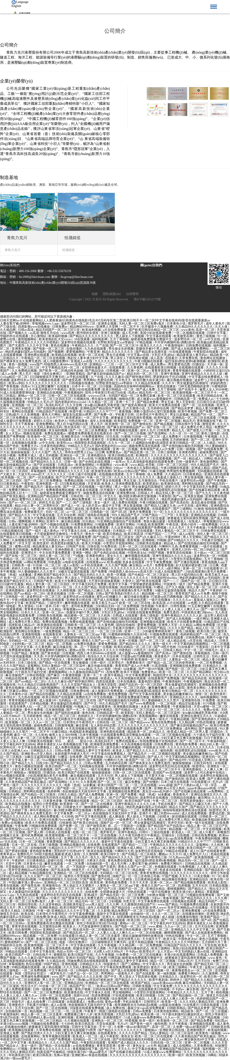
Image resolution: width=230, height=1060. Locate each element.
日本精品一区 (123, 530)
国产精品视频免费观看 (134, 508)
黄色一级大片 (162, 644)
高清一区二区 (205, 330)
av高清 (34, 333)
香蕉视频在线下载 (210, 421)
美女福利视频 (58, 430)
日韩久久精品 (68, 794)
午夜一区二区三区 (100, 477)
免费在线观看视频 (55, 622)
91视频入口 (82, 706)
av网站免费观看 (35, 562)
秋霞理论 (199, 766)
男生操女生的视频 (121, 348)
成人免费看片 (172, 436)
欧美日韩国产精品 (73, 907)
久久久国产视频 (116, 565)
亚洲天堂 (98, 439)
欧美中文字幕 (118, 584)
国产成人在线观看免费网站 (190, 348)
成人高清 (157, 358)
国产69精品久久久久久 (184, 540)
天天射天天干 (121, 870)
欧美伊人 (61, 421)
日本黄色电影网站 (53, 446)
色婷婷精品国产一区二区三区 (201, 634)
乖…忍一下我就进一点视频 (93, 647)
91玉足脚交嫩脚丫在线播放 (51, 386)
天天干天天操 (52, 807)
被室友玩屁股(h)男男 (78, 414)
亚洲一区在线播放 (58, 920)
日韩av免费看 (94, 763)
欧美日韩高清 (134, 534)
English (16, 6)
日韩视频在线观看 (184, 901)
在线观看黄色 (102, 706)
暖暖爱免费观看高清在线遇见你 (90, 433)
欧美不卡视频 (130, 672)
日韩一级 (71, 461)
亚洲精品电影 (193, 870)
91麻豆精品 (60, 731)
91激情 (199, 508)
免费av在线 (211, 709)
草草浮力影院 (96, 738)
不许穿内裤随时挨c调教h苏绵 (175, 342)
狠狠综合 (70, 458)
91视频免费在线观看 (109, 458)
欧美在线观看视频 (100, 851)
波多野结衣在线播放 (41, 590)
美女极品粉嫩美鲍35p (178, 694)
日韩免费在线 (195, 637)
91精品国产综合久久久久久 (183, 945)
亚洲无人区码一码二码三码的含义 (196, 549)
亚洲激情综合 (52, 885)
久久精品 (55, 609)
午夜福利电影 (217, 741)
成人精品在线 (177, 640)
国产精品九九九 (23, 763)
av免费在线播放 (85, 644)
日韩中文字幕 (217, 333)
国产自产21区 (107, 888)
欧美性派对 (41, 543)
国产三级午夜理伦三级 (151, 857)
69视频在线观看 (49, 380)
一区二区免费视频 (210, 662)
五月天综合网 (67, 515)
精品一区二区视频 (60, 644)
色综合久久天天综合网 (103, 656)
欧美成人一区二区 (185, 832)
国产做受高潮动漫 (135, 405)
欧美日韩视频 (146, 995)
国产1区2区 (119, 512)
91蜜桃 (125, 436)
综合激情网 (23, 929)
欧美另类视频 (104, 1014)
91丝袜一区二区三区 (146, 436)
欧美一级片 (147, 1020)
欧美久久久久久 (151, 345)
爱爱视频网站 (76, 351)
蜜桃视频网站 (58, 672)
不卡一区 (106, 1027)
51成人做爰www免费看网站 (143, 1017)
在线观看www (96, 562)
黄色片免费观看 (140, 512)
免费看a (38, 948)
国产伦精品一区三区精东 (39, 794)
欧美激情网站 (85, 465)
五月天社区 (105, 775)
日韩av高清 (26, 330)
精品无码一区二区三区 (143, 373)
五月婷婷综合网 (158, 408)
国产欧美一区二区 (157, 929)
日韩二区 (164, 995)
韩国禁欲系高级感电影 (91, 443)
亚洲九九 (109, 917)
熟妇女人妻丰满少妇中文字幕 (88, 358)
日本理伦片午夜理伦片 (152, 414)
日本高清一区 (83, 797)
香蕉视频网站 (149, 716)
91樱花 (159, 587)
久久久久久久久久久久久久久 (46, 383)
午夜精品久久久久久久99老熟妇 (37, 342)
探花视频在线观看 (185, 816)
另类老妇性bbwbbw (164, 578)
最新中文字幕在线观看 (117, 841)
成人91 (194, 851)
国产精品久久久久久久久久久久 (91, 336)
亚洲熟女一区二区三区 (107, 1020)
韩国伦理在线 (28, 904)
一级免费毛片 (126, 819)
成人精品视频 (18, 873)
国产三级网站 (183, 508)
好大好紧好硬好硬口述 (192, 565)
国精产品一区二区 (194, 581)
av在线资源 (140, 907)
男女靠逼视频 (194, 477)
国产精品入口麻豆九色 (160, 505)
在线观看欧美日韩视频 (161, 367)
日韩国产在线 (76, 546)
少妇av (117, 468)
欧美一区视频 (117, 574)
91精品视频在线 (12, 530)
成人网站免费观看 (79, 499)
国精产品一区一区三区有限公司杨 (137, 876)
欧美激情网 (156, 524)
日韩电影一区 (100, 512)
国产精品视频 (164, 424)
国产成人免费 (146, 389)
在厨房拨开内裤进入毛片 (72, 753)
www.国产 (59, 976)
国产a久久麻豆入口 (150, 537)
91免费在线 (109, 546)
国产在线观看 (146, 973)
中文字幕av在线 (138, 355)
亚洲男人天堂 (168, 625)
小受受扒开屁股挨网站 (119, 543)
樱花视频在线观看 (113, 920)
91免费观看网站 (93, 436)
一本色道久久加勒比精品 (141, 468)
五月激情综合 (148, 480)
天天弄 (54, 527)
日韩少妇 (42, 763)
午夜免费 (21, 826)
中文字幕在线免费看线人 (206, 377)
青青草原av (40, 568)
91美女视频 (202, 876)
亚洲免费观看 (161, 706)
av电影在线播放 (170, 1005)
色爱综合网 (105, 380)
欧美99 (112, 508)
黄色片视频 (83, 989)
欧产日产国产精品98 (70, 477)
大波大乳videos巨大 (32, 474)
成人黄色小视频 (173, 848)
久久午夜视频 (107, 945)
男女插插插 (90, 678)
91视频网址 (105, 465)
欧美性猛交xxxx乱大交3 (22, 829)
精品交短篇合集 (190, 703)
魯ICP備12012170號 (147, 299)
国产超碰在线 (208, 728)
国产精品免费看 (148, 402)
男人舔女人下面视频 (130, 336)
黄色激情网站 (210, 461)
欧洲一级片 (176, 1055)
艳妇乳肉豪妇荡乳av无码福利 (26, 351)
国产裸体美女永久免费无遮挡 (21, 361)
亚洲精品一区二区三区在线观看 (194, 417)
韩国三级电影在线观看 (94, 515)
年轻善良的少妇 (20, 1055)
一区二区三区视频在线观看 (92, 449)
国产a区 (206, 920)
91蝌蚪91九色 (168, 546)
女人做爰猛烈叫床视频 (25, 892)
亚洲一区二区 (192, 568)
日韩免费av (60, 326)
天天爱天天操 (155, 775)
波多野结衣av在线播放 (79, 596)
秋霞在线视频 (109, 587)
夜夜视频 (125, 411)
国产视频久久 (18, 333)
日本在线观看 (182, 656)
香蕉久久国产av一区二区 (99, 640)
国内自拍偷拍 (126, 625)
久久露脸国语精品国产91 (87, 672)
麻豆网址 (204, 797)
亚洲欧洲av (79, 1055)
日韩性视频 (178, 606)
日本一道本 (44, 606)
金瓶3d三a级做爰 (217, 967)
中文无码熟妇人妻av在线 (56, 540)
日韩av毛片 (185, 961)
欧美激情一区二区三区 (43, 436)
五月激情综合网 (50, 926)
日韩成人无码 (15, 587)
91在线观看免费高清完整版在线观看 (126, 735)
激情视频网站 (28, 339)
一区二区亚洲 (73, 1011)
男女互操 (168, 402)
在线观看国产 (162, 508)
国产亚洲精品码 (134, 757)
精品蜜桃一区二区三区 (80, 615)
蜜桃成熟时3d (14, 942)
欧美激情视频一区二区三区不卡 (195, 392)
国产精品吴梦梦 (182, 408)
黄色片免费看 (34, 709)
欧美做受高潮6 (102, 471)
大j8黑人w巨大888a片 (62, 669)
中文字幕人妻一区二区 (25, 760)
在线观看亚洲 (52, 634)
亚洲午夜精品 (150, 609)
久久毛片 (82, 857)
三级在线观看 (160, 832)
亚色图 (57, 458)
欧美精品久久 (39, 1042)
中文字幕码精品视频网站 (191, 644)
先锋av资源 (62, 1055)
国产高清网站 (158, 433)
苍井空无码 (176, 822)
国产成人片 (156, 757)
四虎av (25, 386)
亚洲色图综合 (97, 455)
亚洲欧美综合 (71, 436)
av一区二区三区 (77, 512)
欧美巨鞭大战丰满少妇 (149, 380)
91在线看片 (186, 647)
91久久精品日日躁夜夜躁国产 (39, 684)
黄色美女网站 (197, 687)
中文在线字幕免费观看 (55, 552)
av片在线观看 (176, 603)
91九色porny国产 (181, 857)
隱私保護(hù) (112, 294)
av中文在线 (213, 339)
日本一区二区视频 (32, 841)
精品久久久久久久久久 (118, 351)
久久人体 (221, 326)
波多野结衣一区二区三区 (78, 323)
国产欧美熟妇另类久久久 (122, 593)
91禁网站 (83, 687)
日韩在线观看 (210, 1005)
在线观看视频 (162, 458)
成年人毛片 (148, 430)
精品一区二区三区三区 (24, 367)
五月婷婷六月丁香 (215, 942)
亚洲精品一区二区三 (57, 929)
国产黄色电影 (51, 653)
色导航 (150, 465)
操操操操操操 (21, 452)
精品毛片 (189, 421)
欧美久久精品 (11, 910)
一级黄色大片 (125, 973)
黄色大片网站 (52, 414)
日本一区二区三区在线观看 (138, 546)
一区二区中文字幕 (97, 417)
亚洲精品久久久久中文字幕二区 (73, 910)
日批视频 (69, 653)
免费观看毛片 (34, 512)
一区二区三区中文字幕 (133, 364)
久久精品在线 (56, 961)
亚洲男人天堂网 (107, 326)
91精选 (142, 524)
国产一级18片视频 (214, 609)
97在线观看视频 (123, 995)
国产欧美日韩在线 (86, 822)
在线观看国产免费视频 (151, 527)
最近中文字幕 (112, 505)
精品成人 (195, 458)
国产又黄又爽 (143, 788)
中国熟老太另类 (154, 747)
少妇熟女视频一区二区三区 (165, 895)
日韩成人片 (146, 493)
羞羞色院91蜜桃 (149, 681)
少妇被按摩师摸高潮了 (158, 631)
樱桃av (163, 854)
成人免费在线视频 (125, 502)
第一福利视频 (167, 973)
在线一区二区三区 (86, 832)
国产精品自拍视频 (43, 694)
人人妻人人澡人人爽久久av (180, 609)
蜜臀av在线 (8, 339)
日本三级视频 (49, 844)
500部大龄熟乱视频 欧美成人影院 (57, 854)
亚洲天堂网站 (126, 524)
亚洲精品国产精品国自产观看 (101, 408)
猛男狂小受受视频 (46, 804)
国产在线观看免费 (211, 449)
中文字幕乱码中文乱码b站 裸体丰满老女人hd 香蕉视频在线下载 (44, 744)
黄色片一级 (93, 534)
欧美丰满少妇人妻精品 (189, 892)
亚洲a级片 (91, 895)
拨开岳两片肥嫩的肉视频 (124, 747)
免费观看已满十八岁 (78, 1014)
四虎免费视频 (101, 995)
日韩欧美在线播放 (149, 543)
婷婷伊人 (130, 779)
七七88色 (222, 399)
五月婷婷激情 (180, 439)
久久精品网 (8, 330)
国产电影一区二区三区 (49, 348)
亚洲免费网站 (46, 424)
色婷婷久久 (86, 716)
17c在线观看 (56, 1001)
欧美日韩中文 (110, 854)
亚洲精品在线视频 (50, 392)
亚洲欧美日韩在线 (79, 600)
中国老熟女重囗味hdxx (197, 612)
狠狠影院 (35, 772)
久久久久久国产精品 (133, 1033)
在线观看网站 (31, 1036)
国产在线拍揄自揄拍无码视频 (58, 408)
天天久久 (185, 876)
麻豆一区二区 (24, 735)
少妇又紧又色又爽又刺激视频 (182, 738)
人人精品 (210, 443)
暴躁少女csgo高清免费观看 (175, 838)
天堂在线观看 (144, 530)
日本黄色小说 (176, 323)
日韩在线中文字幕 (188, 424)
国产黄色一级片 (141, 1023)
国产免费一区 (104, 414)
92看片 (56, 898)
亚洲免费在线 (126, 493)
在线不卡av (29, 998)
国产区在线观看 (44, 465)
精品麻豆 (164, 1045)
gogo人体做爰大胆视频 (94, 998)
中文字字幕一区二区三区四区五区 (48, 399)
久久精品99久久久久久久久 (194, 326)
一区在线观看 (21, 948)
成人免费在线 (116, 1008)
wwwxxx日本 (97, 395)
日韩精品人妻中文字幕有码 (92, 750)
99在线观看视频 (11, 609)
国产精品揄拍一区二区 (132, 719)
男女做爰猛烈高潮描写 (193, 383)
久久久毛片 (177, 527)
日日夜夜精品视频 (73, 483)
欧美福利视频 (92, 330)
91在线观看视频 (180, 351)
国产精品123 (9, 537)
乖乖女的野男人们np (79, 452)
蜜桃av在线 (77, 650)
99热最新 (54, 562)
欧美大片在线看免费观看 (92, 527)
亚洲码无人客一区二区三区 (65, 559)
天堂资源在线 (219, 907)
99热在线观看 (137, 892)
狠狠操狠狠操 (182, 763)
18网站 (208, 458)
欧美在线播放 (57, 593)
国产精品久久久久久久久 (82, 841)
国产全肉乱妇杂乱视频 (95, 461)
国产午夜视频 (217, 480)
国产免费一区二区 (72, 826)
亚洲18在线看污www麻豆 (57, 819)
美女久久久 (115, 556)
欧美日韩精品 (113, 534)
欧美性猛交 (162, 417)
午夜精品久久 (138, 559)
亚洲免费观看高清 (128, 483)
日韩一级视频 (186, 449)
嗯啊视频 (24, 521)
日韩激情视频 (65, 725)
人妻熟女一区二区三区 (185, 659)
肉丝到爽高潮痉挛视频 (136, 587)
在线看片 (171, 358)
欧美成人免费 (196, 779)
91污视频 (209, 703)
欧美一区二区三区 (172, 672)
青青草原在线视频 (179, 552)
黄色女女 (127, 1036)
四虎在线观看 (106, 681)
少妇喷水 (163, 816)
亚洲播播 (68, 687)
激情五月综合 (50, 333)
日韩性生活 (201, 656)
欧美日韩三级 (207, 631)
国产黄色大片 (66, 979)
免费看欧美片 (136, 662)
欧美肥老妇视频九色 (65, 543)
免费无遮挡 (171, 612)
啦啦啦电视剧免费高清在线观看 (185, 810)
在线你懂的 (74, 348)
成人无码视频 (49, 455)
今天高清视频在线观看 (131, 678)
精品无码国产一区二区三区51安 (58, 330)
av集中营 (150, 637)
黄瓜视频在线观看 (51, 728)
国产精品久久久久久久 (201, 596)
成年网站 (105, 468)
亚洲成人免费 (10, 1033)
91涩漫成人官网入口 (203, 760)
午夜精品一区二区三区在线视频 (43, 358)
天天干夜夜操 (25, 424)
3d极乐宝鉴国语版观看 (74, 571)
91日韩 (90, 480)
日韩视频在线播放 (82, 383)
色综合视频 (34, 964)
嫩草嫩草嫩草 (158, 687)
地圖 (94, 294)
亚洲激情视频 (31, 634)
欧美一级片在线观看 (200, 822)
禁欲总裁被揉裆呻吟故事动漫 (143, 936)
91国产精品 (20, 653)
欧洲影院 (214, 361)
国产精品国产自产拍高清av (44, 779)
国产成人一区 (71, 505)
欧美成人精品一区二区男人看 (188, 731)
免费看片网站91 (20, 490)
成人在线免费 (36, 1001)
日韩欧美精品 (71, 678)
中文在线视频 (103, 697)
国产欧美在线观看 (149, 581)
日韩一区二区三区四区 (173, 465)
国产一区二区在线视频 (199, 405)
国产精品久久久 (20, 515)
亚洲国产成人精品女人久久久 (129, 1042)
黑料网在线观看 (193, 483)
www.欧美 (122, 465)
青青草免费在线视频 (154, 873)
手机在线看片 (169, 480)
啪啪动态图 (127, 399)
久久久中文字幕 (38, 345)
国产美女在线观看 (109, 480)
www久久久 (33, 838)
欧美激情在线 (171, 483)
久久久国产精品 (86, 587)
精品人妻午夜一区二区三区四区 (48, 584)
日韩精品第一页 (185, 399)
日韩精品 (15, 791)
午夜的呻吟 (173, 537)
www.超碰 (165, 785)
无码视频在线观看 (210, 471)
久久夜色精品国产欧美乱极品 (26, 782)
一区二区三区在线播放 (146, 954)
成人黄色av (52, 530)
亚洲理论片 (29, 552)
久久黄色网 (82, 439)
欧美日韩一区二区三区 (143, 920)
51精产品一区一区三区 (83, 973)
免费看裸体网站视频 (60, 490)
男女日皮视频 (116, 355)
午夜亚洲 (94, 351)
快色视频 (147, 606)
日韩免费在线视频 (199, 345)
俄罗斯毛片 (196, 323)
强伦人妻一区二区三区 (213, 534)
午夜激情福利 (174, 345)
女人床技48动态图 (134, 600)
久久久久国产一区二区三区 (43, 876)
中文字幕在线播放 (145, 1049)
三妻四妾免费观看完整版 (132, 697)
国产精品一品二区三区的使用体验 (171, 662)
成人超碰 (32, 468)
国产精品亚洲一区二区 (140, 452)
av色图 (192, 603)
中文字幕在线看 (44, 515)
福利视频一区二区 (215, 1049)
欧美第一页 (169, 1001)
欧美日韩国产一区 (18, 954)
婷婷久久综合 (43, 421)
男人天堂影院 (186, 402)
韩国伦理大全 (32, 637)
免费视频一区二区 (141, 421)
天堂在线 (210, 945)
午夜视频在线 (182, 706)
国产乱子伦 (107, 728)
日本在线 (223, 747)
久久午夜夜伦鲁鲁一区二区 (19, 888)
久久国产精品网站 (199, 672)
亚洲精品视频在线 (73, 844)
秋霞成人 (106, 678)
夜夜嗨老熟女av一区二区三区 (192, 970)
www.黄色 (215, 958)
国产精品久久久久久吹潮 (85, 976)
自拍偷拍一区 (140, 914)
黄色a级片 (160, 760)
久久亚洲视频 (30, 414)
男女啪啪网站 (10, 612)
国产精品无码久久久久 (90, 574)
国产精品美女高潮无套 (151, 351)
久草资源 (182, 515)
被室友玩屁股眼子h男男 (80, 1030)
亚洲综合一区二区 (73, 455)
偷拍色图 (167, 750)
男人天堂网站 (193, 537)
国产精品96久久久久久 (47, 461)
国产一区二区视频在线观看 (180, 920)
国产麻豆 (54, 675)
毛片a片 (38, 490)
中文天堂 (25, 543)
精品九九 (178, 430)
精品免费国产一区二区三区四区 (133, 910)
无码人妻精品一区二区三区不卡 (177, 530)
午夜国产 (73, 618)
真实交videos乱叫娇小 (157, 791)
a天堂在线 (195, 640)
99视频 (161, 540)
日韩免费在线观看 (214, 530)
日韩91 (144, 832)
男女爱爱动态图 (179, 364)
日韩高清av (66, 465)
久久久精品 (137, 998)
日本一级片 (61, 606)
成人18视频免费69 (56, 361)
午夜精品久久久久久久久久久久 (172, 844)
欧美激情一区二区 (118, 424)
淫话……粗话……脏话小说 (74, 741)
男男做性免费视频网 (181, 471)
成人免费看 (155, 474)
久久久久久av (182, 600)
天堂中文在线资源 (72, 738)
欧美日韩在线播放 (129, 929)
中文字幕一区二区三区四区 (95, 819)
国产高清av (164, 653)
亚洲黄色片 (17, 1005)
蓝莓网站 (33, 665)
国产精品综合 (95, 370)
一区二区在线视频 (144, 785)
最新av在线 (53, 487)
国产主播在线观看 (187, 562)
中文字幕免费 (64, 813)
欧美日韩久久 (150, 499)
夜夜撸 (35, 653)
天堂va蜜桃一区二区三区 (211, 706)
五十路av (200, 552)
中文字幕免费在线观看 (154, 901)
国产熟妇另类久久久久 (37, 1033)
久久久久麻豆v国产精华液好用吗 (128, 377)
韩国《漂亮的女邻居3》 (32, 973)
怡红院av (221, 1020)
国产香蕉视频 (10, 386)
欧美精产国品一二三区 (124, 810)
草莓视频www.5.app (46, 323)
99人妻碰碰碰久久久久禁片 (37, 571)
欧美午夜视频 (188, 411)
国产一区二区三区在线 (42, 942)
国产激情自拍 (143, 424)
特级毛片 (212, 650)
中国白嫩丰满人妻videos (26, 882)
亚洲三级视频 (111, 333)
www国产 (36, 364)
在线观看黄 (117, 367)
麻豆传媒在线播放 (137, 596)
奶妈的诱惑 (218, 383)
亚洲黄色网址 (188, 452)
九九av (98, 669)
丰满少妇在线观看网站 (180, 954)
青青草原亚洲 (161, 370)
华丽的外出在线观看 (14, 336)
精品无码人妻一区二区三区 (175, 493)
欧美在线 (28, 914)
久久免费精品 (147, 819)
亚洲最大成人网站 (130, 848)
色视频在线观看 (166, 866)
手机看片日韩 (125, 414)
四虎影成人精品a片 (22, 625)
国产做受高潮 (72, 380)
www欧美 (215, 750)
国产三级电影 (83, 502)
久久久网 (221, 898)
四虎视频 (40, 527)
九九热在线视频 (29, 697)
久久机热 (104, 615)
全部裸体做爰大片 (95, 367)
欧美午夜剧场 (159, 979)
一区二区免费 (75, 863)
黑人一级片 (122, 487)
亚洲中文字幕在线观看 (100, 848)
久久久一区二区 (119, 443)
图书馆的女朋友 (88, 333)
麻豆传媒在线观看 (101, 665)
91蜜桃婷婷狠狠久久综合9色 (128, 634)
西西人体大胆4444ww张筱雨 (97, 653)
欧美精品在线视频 (65, 355)
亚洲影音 (212, 914)
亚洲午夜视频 (170, 373)
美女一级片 (102, 502)
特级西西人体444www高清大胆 (66, 364)
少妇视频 (115, 901)
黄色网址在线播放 (213, 358)
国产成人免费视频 (92, 794)
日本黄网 (82, 549)
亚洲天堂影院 (107, 684)
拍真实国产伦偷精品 (51, 1052)
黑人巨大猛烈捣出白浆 (73, 424)
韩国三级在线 (75, 508)
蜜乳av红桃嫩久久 (109, 596)
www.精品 (137, 465)
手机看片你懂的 (212, 540)
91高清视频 (160, 665)
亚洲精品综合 (199, 879)
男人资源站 (26, 606)
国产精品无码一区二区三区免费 (122, 895)
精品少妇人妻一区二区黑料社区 (37, 505)
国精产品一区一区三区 (116, 822)
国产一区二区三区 (153, 640)
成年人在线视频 (101, 421)
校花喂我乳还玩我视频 (171, 490)
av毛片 (148, 565)
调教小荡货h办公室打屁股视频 (155, 411)
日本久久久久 (31, 612)
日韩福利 (82, 970)
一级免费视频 (209, 524)
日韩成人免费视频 (210, 954)
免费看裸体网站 (123, 769)
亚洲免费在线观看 (59, 948)
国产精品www (140, 722)
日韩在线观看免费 (106, 989)
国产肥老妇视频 (16, 851)
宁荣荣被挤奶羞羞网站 (146, 584)
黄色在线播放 (60, 345)
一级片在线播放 (211, 546)
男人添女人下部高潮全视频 (129, 358)
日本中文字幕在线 (43, 951)
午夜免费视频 (49, 998)
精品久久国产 (198, 590)
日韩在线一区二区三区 (87, 496)
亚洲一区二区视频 (168, 421)
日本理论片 (116, 662)
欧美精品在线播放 (18, 804)
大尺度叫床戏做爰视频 (104, 581)
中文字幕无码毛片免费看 (201, 487)
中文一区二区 (194, 650)
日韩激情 (65, 822)
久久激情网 (91, 854)
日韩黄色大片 (73, 807)
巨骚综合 (199, 364)
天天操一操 (215, 364)
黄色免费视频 (118, 694)
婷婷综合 (97, 788)
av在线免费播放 (95, 694)
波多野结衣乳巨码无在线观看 (170, 766)
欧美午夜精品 (114, 675)
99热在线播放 (78, 421)
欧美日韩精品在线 (210, 395)
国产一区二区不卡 (193, 741)
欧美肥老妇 (74, 417)
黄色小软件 (189, 524)
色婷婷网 (54, 791)
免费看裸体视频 (20, 650)
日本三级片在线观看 (82, 474)
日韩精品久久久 (42, 750)
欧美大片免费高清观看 (165, 405)
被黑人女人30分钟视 (214, 389)
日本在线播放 (127, 681)
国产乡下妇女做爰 (153, 518)
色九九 (58, 452)
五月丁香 (67, 857)
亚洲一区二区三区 (86, 920)
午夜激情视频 (72, 675)
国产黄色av (16, 779)
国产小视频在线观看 (55, 524)
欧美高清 (159, 603)
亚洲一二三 (132, 631)
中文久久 (110, 496)
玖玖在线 (113, 436)
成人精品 (11, 499)
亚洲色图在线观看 (37, 355)
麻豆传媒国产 (15, 675)
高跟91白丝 (81, 995)
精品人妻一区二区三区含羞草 (100, 936)
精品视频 (66, 527)
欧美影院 (120, 421)
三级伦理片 (55, 603)
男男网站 (89, 380)
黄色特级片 (75, 659)
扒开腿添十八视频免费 (158, 326)
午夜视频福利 (74, 392)
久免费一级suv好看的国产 (132, 1027)
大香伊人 (128, 581)
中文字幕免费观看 (139, 675)
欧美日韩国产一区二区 (61, 766)
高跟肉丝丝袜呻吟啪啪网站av (134, 386)
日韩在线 (93, 546)
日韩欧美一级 (21, 565)
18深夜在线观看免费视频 (144, 612)
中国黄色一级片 (175, 584)
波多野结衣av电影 (193, 480)
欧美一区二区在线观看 (56, 439)
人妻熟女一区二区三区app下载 (85, 634)
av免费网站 (216, 791)
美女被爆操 (81, 662)
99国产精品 (52, 964)
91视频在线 (82, 399)
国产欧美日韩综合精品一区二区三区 (154, 330)
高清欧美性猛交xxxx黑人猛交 (84, 904)
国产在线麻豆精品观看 (205, 490)
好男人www (158, 907)
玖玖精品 (89, 521)
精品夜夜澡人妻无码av (193, 355)
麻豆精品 (135, 565)
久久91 (74, 782)
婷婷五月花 (47, 502)
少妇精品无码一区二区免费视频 (117, 606)
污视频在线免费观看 (43, 826)
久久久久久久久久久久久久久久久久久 (191, 512)
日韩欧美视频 (142, 986)
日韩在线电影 (36, 675)
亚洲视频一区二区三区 (28, 405)
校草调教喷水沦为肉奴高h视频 (138, 917)
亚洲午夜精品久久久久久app (172, 556)
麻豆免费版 (133, 782)
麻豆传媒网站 (192, 983)
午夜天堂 (196, 967)
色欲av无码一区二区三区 (74, 951)
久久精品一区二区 (101, 402)
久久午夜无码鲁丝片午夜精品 (47, 389)
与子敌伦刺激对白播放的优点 (129, 948)
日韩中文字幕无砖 (85, 1027)
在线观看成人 (177, 521)
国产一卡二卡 (76, 709)
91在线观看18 (213, 568)
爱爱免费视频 (147, 625)
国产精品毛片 (34, 487)
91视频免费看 (105, 524)
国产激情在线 (183, 653)
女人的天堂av (91, 505)
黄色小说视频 (209, 939)
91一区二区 (192, 433)
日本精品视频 (39, 703)
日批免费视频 (116, 540)
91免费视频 (187, 866)
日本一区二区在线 (25, 844)
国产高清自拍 (129, 499)
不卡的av (132, 951)
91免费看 (209, 700)
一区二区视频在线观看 (189, 333)
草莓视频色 (39, 471)
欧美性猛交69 (61, 449)
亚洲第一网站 (82, 552)
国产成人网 (35, 832)
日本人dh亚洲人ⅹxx (15, 750)
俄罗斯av (42, 898)
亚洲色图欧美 (65, 549)
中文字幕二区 (86, 888)
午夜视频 (211, 436)
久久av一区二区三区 (47, 722)
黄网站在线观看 (23, 411)
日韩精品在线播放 (183, 797)
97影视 (95, 687)
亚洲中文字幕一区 (109, 779)
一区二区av (83, 813)
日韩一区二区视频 (81, 593)
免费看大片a (30, 446)
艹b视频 (78, 556)
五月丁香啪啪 (120, 339)
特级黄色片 (112, 964)
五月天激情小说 (134, 408)
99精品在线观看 (16, 678)
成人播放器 (117, 816)
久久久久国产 (42, 452)
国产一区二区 (201, 439)
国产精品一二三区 (135, 844)
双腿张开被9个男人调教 (153, 348)
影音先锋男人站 (21, 706)
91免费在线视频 (219, 527)
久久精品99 (173, 474)
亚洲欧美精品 (76, 373)
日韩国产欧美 (43, 581)
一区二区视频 (220, 644)
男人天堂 (48, 979)
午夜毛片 (77, 534)
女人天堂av (13, 433)
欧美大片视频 (92, 543)
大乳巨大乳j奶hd (163, 355)
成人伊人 (101, 797)
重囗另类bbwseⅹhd (167, 813)
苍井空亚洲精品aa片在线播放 (29, 870)
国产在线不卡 (188, 389)
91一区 (222, 336)
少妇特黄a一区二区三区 (28, 644)
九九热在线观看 (95, 348)
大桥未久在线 (96, 860)
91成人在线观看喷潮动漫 (17, 392)
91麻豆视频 (157, 471)
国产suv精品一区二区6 (30, 593)
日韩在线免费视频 (205, 835)
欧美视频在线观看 (22, 1030)
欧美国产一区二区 (139, 760)
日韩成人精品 (173, 650)
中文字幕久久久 (154, 964)
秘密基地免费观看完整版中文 (152, 339)
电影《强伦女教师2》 (49, 373)
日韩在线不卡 (43, 954)
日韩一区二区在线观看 (56, 995)
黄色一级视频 (18, 364)
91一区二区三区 (169, 709)
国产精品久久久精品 (90, 540)
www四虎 (68, 333)
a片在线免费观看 (115, 330)
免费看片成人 (28, 455)
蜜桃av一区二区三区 (32, 395)
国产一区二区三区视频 (131, 433)
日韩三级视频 (167, 452)
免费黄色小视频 (52, 829)
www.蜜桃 (161, 439)
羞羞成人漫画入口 (170, 477)
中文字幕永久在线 (74, 530)
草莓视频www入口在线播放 (82, 609)
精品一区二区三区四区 (107, 801)
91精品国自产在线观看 (52, 411)
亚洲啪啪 (148, 540)
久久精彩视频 (67, 590)
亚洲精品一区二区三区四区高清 (66, 882)
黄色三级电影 (211, 433)
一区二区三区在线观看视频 (28, 430)
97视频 (223, 417)
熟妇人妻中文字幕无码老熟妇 (29, 458)
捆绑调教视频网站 (97, 807)
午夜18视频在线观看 (149, 361)
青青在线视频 (10, 885)
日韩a (13, 521)
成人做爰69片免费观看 (16, 421)
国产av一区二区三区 (23, 502)
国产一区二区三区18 (124, 345)
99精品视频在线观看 (26, 967)
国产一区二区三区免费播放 (88, 430)
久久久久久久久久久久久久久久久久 (143, 725)
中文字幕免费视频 (160, 562)
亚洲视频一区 (160, 970)
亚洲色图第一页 (47, 483)
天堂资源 (93, 483)
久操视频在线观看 (13, 402)
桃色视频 (222, 992)
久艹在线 (102, 345)
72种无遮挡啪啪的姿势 (194, 386)
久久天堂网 (74, 405)
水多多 (145, 706)
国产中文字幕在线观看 (145, 694)
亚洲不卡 (53, 521)
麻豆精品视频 (71, 521)
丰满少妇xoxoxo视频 (14, 1023)
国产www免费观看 (143, 703)
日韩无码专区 (203, 763)
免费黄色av (114, 452)
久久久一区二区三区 (166, 914)
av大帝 (152, 1045)
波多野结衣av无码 (24, 380)
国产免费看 (99, 571)
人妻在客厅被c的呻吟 (15, 323)
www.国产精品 (168, 904)
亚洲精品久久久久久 (184, 697)
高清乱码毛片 (55, 405)
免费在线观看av (55, 433)
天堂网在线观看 (117, 439)
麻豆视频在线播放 (180, 380)
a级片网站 (173, 568)
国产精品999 (178, 760)
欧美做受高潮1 (184, 336)
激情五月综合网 (217, 995)
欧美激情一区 (70, 804)
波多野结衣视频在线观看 (79, 342)
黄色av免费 (113, 1001)
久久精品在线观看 (148, 383)
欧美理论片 (147, 951)
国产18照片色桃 (165, 647)
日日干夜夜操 (214, 738)
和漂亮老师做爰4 (192, 801)
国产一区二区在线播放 (97, 804)
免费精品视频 (74, 480)
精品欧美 (113, 659)
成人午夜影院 (110, 1036)
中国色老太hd (137, 552)
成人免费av (158, 364)
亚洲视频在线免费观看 (186, 665)
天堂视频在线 (15, 866)
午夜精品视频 (180, 719)
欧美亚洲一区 (151, 1014)
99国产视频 (156, 552)
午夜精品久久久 (83, 345)
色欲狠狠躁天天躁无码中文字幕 (84, 791)
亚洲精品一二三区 (102, 364)
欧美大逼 (170, 939)
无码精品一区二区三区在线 (28, 640)
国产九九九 (204, 493)
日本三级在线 (28, 662)
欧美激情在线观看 (50, 625)
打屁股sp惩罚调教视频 (167, 596)
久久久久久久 (57, 474)
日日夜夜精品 (193, 474)
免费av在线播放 (12, 822)
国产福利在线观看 (68, 713)
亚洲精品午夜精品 (100, 709)
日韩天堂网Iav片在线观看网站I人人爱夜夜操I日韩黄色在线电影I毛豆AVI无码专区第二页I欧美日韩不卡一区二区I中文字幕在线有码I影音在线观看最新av (105, 320)
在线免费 (112, 672)
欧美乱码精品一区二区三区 (133, 647)
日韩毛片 (140, 650)
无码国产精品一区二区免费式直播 (132, 395)
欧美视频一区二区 (14, 477)
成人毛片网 (130, 333)
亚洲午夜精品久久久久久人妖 (202, 373)
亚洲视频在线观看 (153, 622)
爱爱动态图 (40, 618)
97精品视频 (144, 342)
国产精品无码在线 (195, 678)
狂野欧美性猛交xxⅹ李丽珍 (116, 342)
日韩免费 (163, 430)
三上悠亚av (153, 848)
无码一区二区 (55, 512)
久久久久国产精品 (181, 628)
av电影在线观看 (73, 562)
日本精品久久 (213, 665)
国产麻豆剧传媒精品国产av (106, 373)
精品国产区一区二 (204, 414)
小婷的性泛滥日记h (216, 370)
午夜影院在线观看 (206, 351)
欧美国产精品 (36, 603)
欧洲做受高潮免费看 (104, 744)
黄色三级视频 (206, 336)
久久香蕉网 (135, 367)
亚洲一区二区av (138, 370)
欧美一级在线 (95, 518)
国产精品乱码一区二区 (79, 932)
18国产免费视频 (60, 1039)
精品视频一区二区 (114, 559)
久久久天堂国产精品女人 (48, 659)
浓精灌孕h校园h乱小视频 (132, 549)
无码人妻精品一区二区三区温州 (63, 665)
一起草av (119, 461)
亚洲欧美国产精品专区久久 (53, 574)
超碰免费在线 (209, 452)
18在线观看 (82, 339)
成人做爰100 (48, 700)
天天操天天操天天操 (79, 779)
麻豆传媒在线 (63, 647)
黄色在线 (88, 713)
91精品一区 (12, 637)
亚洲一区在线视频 (51, 508)
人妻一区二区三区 (61, 901)
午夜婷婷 (216, 590)
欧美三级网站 (161, 948)
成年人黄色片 (216, 323)
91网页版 (114, 958)
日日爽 (100, 452)
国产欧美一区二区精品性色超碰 (61, 370)
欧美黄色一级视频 (209, 1033)
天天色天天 (123, 380)
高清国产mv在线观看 (168, 772)
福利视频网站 (51, 687)
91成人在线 (113, 757)
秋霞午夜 (75, 411)
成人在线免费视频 (194, 813)
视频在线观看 (33, 433)
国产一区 (180, 458)
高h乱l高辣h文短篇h (96, 618)
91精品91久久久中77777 (100, 411)
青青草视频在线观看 (187, 370)
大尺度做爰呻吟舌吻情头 (51, 534)
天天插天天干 (152, 939)
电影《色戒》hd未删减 (16, 574)
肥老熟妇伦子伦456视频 (170, 377)
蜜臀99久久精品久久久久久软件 (41, 499)
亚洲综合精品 (156, 888)
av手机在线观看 (78, 377)
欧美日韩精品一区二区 (118, 389)
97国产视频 (170, 876)
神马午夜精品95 (99, 628)
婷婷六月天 (173, 487)
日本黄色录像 (53, 801)
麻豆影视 (82, 725)
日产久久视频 (175, 587)
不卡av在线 (85, 458)
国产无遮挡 (17, 345)
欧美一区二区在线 (92, 355)
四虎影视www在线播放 (34, 326)
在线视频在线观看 (192, 367)
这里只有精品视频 (141, 942)
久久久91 (175, 854)
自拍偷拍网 (39, 848)
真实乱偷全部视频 (204, 502)
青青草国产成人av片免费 (157, 449)
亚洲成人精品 (201, 468)
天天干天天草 (139, 882)
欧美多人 (108, 483)
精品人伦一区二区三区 (212, 628)
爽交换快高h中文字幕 (199, 1039)
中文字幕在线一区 (62, 970)
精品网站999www (82, 326)
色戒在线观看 (219, 854)
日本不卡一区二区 (85, 386)
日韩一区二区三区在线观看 (67, 395)
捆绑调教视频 (174, 932)
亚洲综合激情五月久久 (197, 716)
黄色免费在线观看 (121, 860)
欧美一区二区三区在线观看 (177, 395)
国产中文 (91, 703)
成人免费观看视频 (18, 989)
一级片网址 (105, 487)
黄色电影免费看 (186, 744)
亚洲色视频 (70, 964)
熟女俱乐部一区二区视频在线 (85, 427)
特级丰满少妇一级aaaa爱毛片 (87, 1052)
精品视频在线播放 (175, 879)
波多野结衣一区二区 (188, 339)
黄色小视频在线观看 (29, 766)
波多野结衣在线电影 (149, 851)
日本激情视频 (193, 436)
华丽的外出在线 (11, 945)
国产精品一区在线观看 (55, 662)
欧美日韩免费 (219, 725)
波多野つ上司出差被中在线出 (205, 772)
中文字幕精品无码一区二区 (61, 367)
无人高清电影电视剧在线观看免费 (150, 461)
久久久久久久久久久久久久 (114, 361)
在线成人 (195, 521)
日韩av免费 (63, 750)
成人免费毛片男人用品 (197, 427)
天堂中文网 (13, 863)
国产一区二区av (169, 910)
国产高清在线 (61, 870)
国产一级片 (34, 530)
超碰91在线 (55, 860)
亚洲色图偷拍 (15, 590)
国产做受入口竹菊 (200, 430)
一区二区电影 (167, 703)
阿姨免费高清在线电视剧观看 (88, 961)
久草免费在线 (189, 358)
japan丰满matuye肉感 (202, 788)
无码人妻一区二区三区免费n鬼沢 (142, 323)
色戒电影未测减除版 (84, 731)
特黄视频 (131, 1020)
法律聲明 (132, 294)
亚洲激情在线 (191, 700)
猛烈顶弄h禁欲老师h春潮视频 (186, 361)
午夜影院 (28, 483)
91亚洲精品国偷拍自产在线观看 (119, 521)
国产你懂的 (151, 782)
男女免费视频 (77, 628)
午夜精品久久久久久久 (183, 992)
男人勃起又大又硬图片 (79, 885)
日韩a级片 (12, 414)
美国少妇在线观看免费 (156, 333)
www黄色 (187, 330)
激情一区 (202, 694)
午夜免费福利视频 (208, 838)
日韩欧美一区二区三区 (81, 625)
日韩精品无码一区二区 (34, 449)
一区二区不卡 (130, 326)
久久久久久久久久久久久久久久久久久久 (179, 455)
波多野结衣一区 (141, 439)
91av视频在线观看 (55, 760)
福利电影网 (100, 339)
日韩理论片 (152, 1001)
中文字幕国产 (155, 618)
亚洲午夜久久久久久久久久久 (50, 1049)
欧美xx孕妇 (16, 383)
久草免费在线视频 (49, 1030)
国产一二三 (64, 502)
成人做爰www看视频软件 (155, 399)
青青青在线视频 (35, 609)
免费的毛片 (84, 697)
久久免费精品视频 (25, 370)
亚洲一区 (113, 794)
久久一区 (176, 433)
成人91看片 (207, 832)
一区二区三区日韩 (110, 631)
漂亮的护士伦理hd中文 (70, 851)
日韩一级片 (220, 653)
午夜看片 (162, 606)
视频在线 (113, 738)
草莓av (40, 669)
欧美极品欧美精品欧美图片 (211, 819)
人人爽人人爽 (213, 769)
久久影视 (103, 910)
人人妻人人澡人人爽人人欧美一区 (171, 998)
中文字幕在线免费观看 (116, 967)
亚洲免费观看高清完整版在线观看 (51, 923)
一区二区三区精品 (50, 1020)
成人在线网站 (182, 1045)
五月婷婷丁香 (18, 810)
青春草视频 (171, 898)
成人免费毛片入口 (196, 854)
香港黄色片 (162, 656)
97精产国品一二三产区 (158, 515)
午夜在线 (172, 524)
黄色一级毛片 (159, 559)
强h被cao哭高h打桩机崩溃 (95, 979)
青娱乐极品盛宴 (154, 521)
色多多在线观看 (87, 490)
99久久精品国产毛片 (205, 465)
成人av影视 (59, 1005)
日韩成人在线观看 (126, 615)
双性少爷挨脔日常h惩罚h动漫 (106, 392)
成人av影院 (187, 534)
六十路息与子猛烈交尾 (31, 672)
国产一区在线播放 (42, 477)
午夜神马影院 (75, 860)
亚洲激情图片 (113, 1017)
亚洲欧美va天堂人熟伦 (37, 753)
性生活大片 (29, 986)
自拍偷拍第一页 (97, 863)
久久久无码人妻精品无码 (45, 427)
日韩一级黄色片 (187, 461)
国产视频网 (56, 351)
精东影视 (60, 939)
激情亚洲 (209, 424)
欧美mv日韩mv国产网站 (131, 471)
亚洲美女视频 (107, 323)
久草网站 (38, 521)
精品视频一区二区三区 (158, 593)
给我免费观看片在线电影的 (159, 741)
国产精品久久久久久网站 (91, 568)
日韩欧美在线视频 (50, 615)
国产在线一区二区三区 (163, 427)
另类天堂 (129, 901)
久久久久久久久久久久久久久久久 (191, 747)
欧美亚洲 (97, 882)
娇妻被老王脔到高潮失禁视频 (132, 417)
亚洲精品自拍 (74, 983)
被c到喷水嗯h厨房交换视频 (138, 496)
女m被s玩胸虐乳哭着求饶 (102, 405)
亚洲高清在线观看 (216, 474)
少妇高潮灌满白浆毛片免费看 (206, 571)
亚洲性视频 (66, 1017)
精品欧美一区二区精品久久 (146, 731)
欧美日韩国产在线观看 (58, 697)
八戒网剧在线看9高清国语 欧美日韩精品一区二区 (167, 443)
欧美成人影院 (218, 882)
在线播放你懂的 (193, 914)
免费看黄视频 (189, 546)
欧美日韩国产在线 (138, 801)
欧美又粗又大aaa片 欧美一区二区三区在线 (121, 603)
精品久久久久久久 (139, 458)
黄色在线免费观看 (164, 722)
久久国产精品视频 (208, 1017)
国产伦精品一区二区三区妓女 (114, 537)
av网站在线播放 (100, 530)
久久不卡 (168, 383)
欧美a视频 (114, 562)
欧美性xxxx (65, 443)
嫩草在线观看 (95, 659)
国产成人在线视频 (107, 600)
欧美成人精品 (57, 917)
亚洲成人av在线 (82, 361)
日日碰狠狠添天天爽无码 (47, 377)
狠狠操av (20, 772)
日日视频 (106, 386)
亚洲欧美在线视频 (77, 838)
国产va (178, 496)
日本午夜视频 (89, 735)
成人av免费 (9, 373)
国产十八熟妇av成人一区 (19, 508)
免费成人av (206, 399)
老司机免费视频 (82, 606)
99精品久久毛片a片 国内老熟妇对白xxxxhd (57, 402)
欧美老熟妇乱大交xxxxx (56, 339)
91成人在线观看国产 (169, 571)
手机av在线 (68, 998)
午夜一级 (43, 910)
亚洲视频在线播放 (126, 706)
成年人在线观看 (98, 907)
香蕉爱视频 (54, 841)
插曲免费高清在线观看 (145, 446)
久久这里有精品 (122, 527)
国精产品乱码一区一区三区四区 (141, 684)
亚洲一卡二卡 (125, 402)
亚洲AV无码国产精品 (152, 628)
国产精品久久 (198, 888)
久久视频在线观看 (77, 1020)
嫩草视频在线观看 (138, 556)
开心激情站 (39, 336)
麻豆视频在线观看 (83, 775)
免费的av (100, 810)
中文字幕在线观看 (159, 336)
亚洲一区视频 (128, 640)
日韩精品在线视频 (198, 863)
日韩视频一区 (116, 370)
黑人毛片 (26, 373)
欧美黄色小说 (96, 508)
